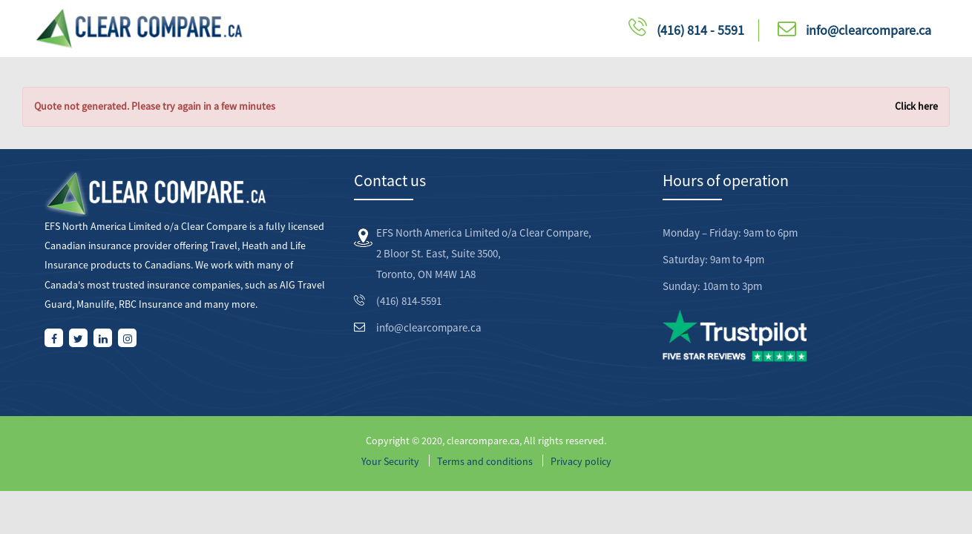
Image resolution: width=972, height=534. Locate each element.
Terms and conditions (485, 461)
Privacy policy (581, 461)
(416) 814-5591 (408, 301)
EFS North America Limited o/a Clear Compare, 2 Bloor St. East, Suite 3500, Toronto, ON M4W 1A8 (483, 253)
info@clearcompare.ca (868, 30)
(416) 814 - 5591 (700, 30)
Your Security (390, 461)
